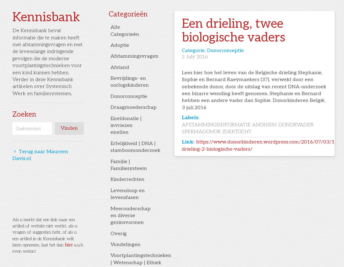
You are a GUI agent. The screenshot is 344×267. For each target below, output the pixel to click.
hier (69, 245)
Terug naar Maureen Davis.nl (40, 155)
